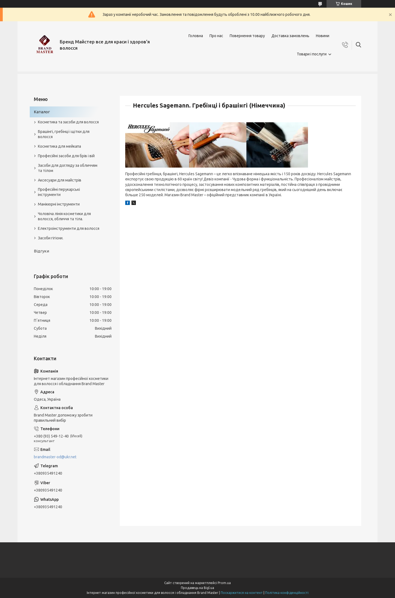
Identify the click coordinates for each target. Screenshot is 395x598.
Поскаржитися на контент (242, 592)
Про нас (216, 36)
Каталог (42, 111)
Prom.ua (224, 583)
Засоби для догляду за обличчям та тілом (67, 168)
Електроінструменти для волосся (68, 228)
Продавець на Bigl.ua (197, 588)
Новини (322, 36)
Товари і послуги (312, 54)
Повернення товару (247, 36)
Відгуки (41, 251)
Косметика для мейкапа (59, 146)
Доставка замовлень (290, 36)
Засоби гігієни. (50, 238)
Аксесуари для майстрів (59, 180)
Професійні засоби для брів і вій (66, 156)
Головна (195, 36)
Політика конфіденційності (287, 592)
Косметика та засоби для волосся (68, 122)
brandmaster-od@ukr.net (55, 457)
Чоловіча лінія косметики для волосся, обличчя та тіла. (64, 216)
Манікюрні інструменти (59, 204)
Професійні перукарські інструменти (59, 192)
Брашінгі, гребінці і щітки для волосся (63, 134)
